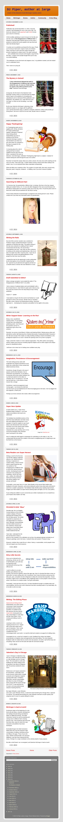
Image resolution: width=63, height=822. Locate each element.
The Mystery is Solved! (15, 78)
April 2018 (11, 802)
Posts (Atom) (16, 753)
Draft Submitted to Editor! (16, 278)
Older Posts (53, 750)
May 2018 (11, 800)
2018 (9, 779)
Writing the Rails (12, 238)
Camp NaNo (9, 613)
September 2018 (13, 792)
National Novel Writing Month (14, 603)
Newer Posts (10, 750)
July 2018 (11, 796)
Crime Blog (53, 18)
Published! (10, 25)
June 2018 (12, 798)
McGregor (16, 18)
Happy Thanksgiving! (14, 124)
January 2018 (12, 809)
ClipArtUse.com (46, 432)
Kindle (30, 32)
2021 (9, 772)
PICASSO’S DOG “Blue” (15, 507)
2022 (9, 770)
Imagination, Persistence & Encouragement (22, 358)
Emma (25, 18)
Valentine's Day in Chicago (16, 652)
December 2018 (13, 781)
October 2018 (12, 789)
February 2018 (13, 806)
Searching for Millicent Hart (16, 182)
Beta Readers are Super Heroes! (18, 452)
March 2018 (12, 804)
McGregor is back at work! (16, 707)
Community (42, 18)
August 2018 (12, 794)
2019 (9, 777)
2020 (9, 775)
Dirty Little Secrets (13, 555)
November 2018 (13, 787)
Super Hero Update (13, 406)
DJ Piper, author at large (28, 9)
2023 (9, 768)
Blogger (48, 816)
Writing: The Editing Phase (16, 599)
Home (8, 18)
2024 (9, 766)
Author (32, 18)
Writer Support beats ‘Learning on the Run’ (22, 315)
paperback (23, 32)
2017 (9, 811)
